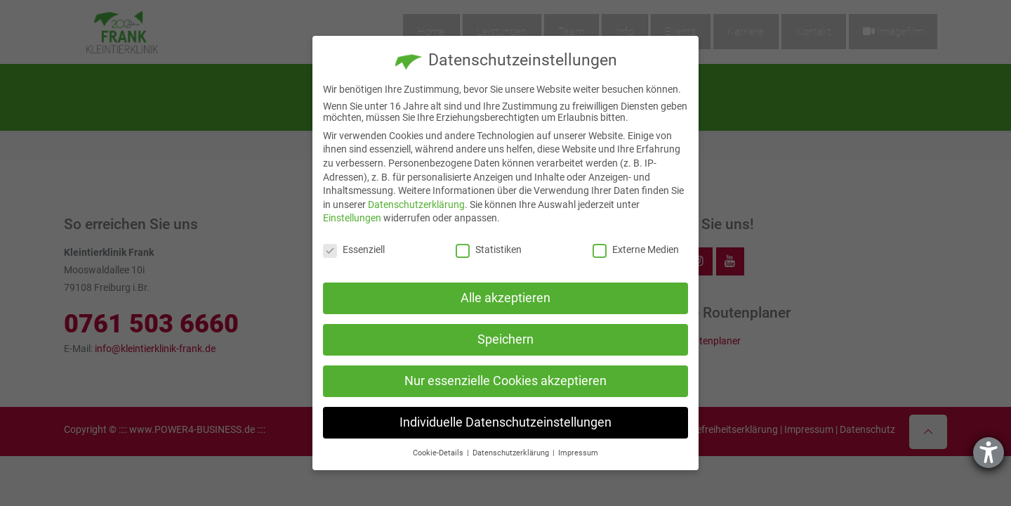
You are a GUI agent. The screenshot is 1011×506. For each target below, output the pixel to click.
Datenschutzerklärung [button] (512, 453)
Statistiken (489, 249)
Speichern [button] (505, 339)
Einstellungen (352, 217)
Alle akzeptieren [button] (505, 298)
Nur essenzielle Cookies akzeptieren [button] (505, 381)
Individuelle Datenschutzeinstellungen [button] (505, 422)
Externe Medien (636, 249)
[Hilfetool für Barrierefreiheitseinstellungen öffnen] (988, 452)
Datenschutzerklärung (416, 204)
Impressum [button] (578, 453)
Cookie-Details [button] (439, 453)
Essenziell (354, 249)
